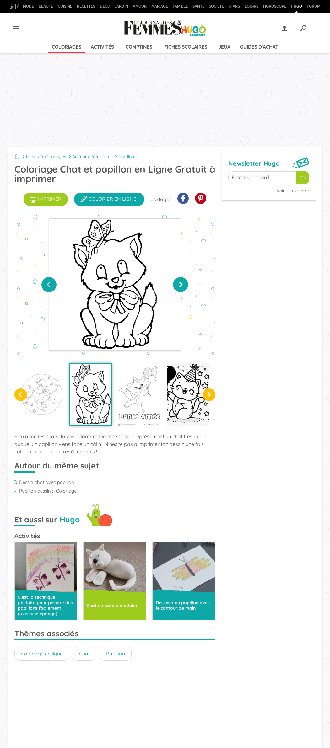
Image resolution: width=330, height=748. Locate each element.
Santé (198, 6)
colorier (108, 199)
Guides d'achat (259, 47)
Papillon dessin (35, 491)
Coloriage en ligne (42, 653)
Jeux (224, 47)
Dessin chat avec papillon (46, 482)
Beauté (46, 6)
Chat (84, 653)
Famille (180, 6)
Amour (140, 6)
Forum (313, 6)
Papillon (126, 156)
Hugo (296, 6)
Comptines (139, 47)
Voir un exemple (293, 191)
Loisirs (251, 6)
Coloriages (66, 47)
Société (216, 6)
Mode (28, 6)
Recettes (86, 6)
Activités (102, 47)
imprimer (46, 199)
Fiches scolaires (185, 47)
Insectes (104, 156)
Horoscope (274, 6)
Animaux (81, 156)
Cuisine (65, 6)
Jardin (121, 6)
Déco (105, 6)
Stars (234, 6)
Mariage (159, 6)
